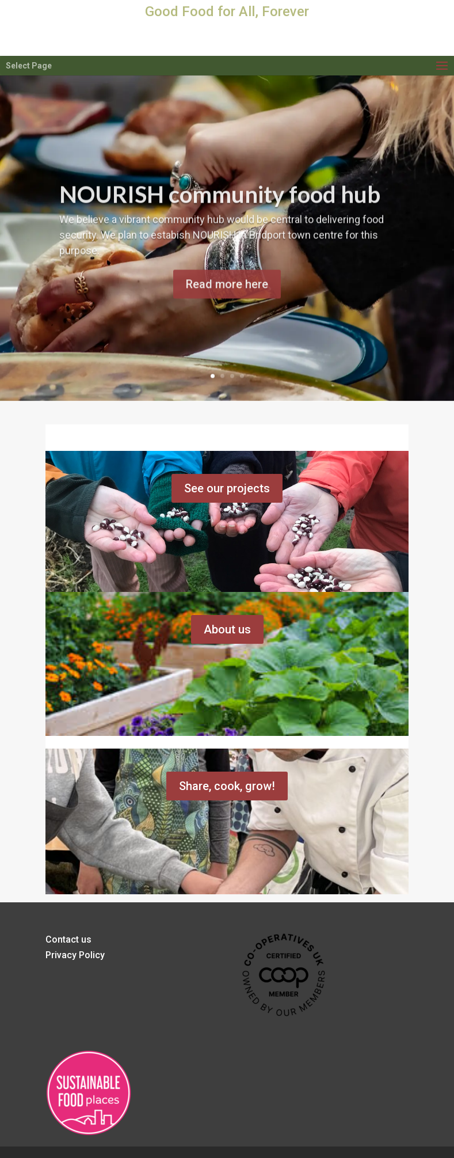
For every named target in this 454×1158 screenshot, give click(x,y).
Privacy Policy (75, 955)
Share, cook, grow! (227, 786)
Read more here (227, 293)
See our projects (227, 488)
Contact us (68, 939)
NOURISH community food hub (219, 203)
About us (227, 629)
